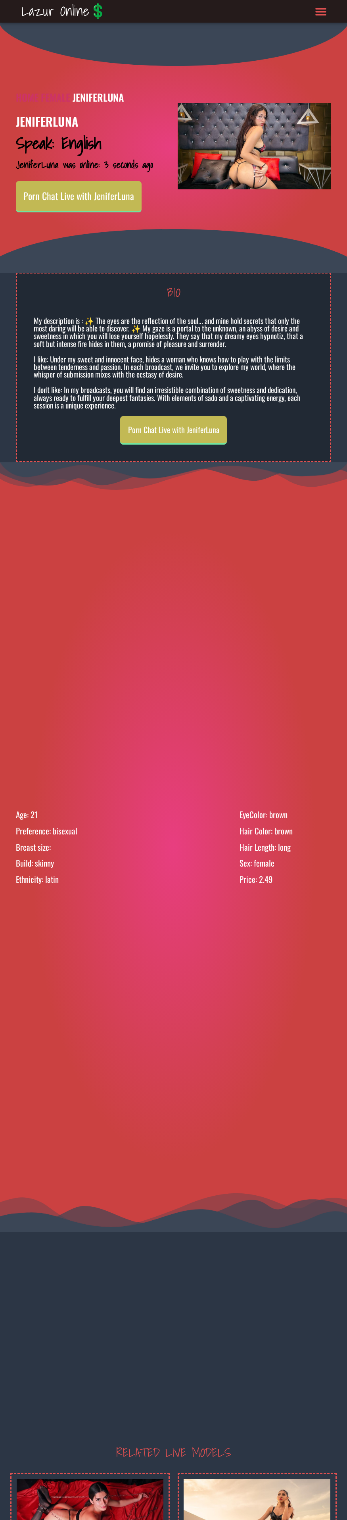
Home (27, 97)
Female (55, 97)
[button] (321, 11)
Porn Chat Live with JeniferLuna (78, 196)
